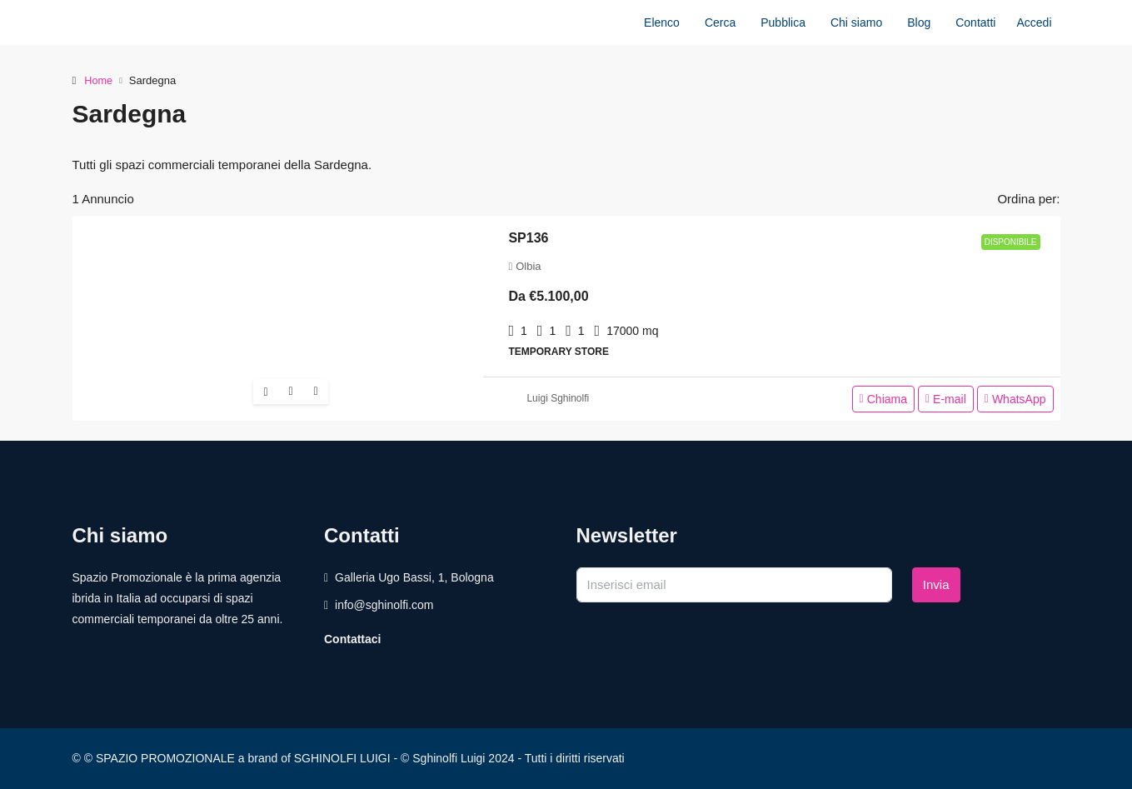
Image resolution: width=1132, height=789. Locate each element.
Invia (936, 584)
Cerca (720, 22)
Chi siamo (856, 22)
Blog (918, 22)
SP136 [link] (528, 238)
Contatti (975, 22)
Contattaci (352, 639)
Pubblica (782, 22)
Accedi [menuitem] (1033, 22)
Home (98, 80)
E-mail (945, 399)
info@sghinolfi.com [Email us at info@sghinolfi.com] (384, 605)
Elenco (662, 22)
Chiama (883, 399)
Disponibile (1011, 242)
